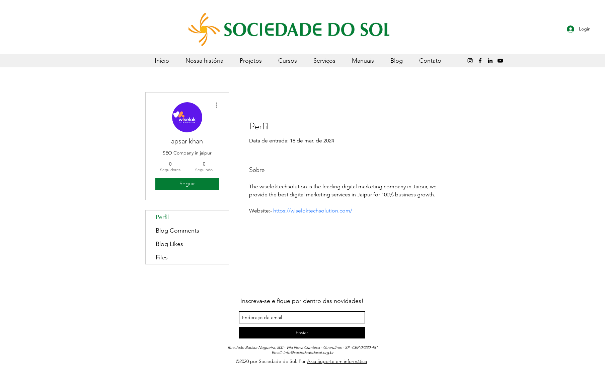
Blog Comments (177, 230)
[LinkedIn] (490, 60)
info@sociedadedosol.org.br (308, 352)
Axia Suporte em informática (337, 361)
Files (162, 257)
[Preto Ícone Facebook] (480, 60)
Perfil (162, 217)
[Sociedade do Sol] (500, 60)
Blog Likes (169, 244)
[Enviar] (302, 332)
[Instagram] (470, 60)
